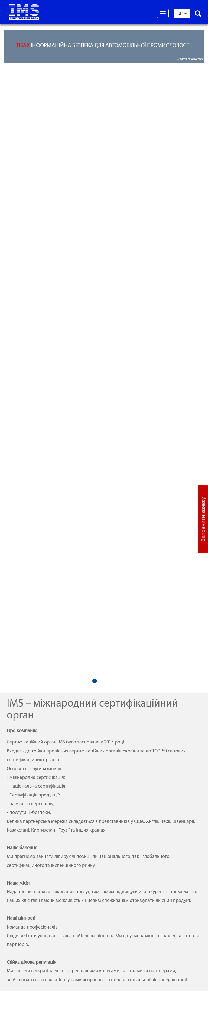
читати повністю (189, 59)
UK (182, 13)
